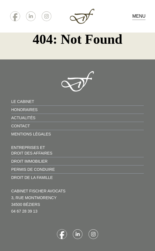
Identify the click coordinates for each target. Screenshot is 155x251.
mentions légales (31, 134)
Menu (138, 16)
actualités (23, 118)
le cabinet (22, 101)
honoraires (24, 109)
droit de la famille (32, 177)
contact (20, 126)
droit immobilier (29, 161)
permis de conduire (33, 169)
